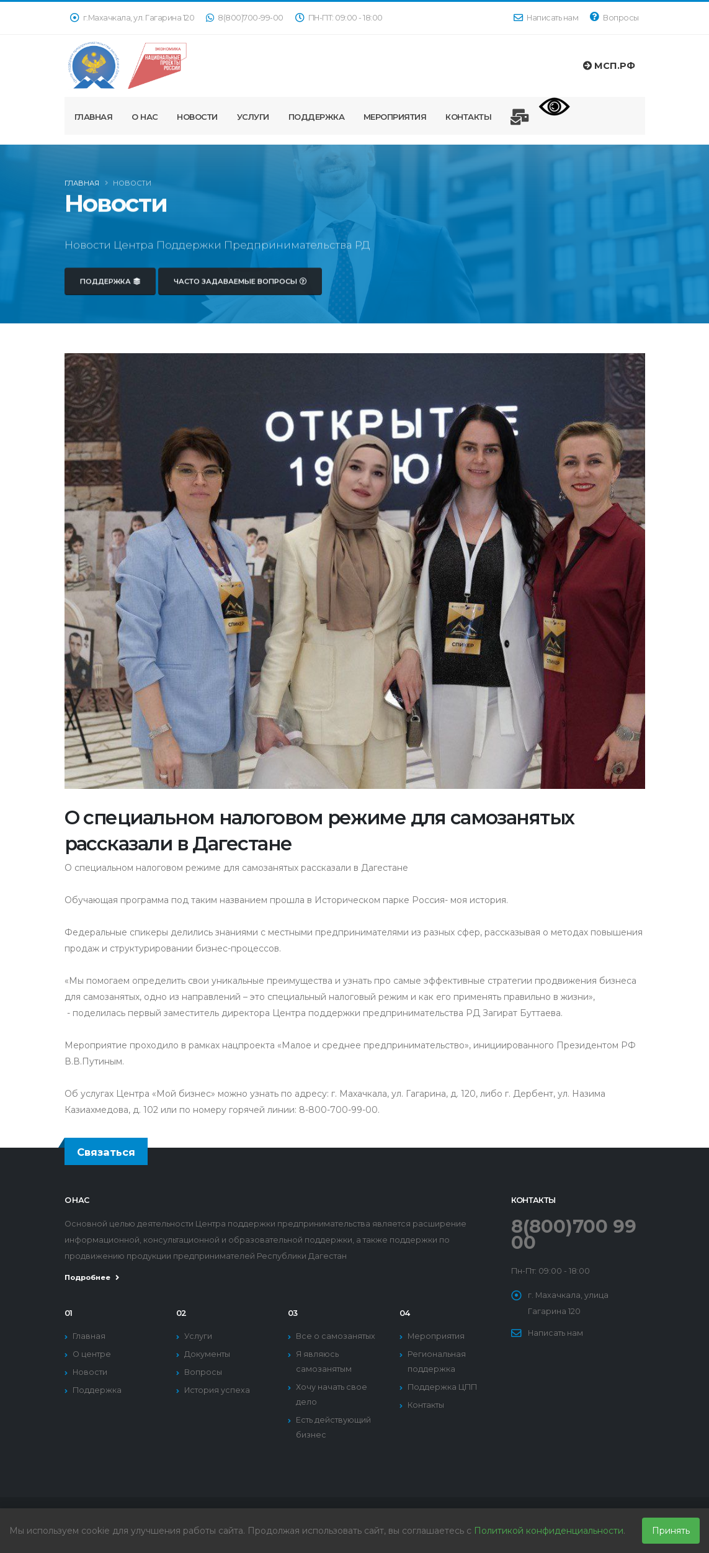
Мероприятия (395, 117)
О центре (92, 1354)
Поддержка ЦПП (442, 1387)
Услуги (253, 117)
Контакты (468, 117)
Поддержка (316, 117)
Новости (197, 117)
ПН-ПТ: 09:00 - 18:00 (339, 17)
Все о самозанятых (335, 1336)
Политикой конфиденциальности (548, 1530)
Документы (207, 1354)
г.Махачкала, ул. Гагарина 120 (132, 17)
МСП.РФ (609, 65)
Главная (93, 117)
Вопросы (614, 17)
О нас (145, 117)
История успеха (217, 1390)
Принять (671, 1530)
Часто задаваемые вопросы (240, 290)
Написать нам (546, 17)
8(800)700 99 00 (573, 1234)
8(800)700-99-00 (244, 17)
